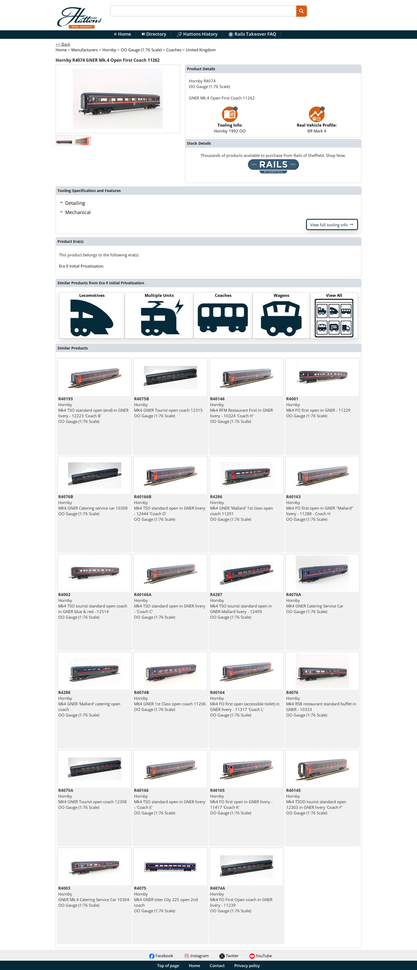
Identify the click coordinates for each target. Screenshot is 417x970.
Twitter (229, 955)
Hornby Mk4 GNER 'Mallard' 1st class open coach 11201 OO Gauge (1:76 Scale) (241, 508)
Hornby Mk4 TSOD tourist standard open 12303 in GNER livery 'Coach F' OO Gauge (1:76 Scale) (316, 801)
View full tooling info (332, 224)
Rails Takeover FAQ (252, 34)
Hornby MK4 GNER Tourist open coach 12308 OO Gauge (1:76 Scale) (92, 799)
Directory (154, 34)
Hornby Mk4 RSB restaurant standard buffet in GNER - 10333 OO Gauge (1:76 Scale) (321, 704)
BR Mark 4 (317, 122)
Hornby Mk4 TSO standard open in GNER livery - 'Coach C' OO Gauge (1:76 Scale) (169, 606)
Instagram (196, 955)
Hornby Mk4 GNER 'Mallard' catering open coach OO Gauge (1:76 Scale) (89, 704)
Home (122, 34)
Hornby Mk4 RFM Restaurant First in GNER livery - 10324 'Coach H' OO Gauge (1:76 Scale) (241, 410)
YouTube (260, 955)
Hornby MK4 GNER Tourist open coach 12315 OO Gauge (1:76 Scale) (168, 407)
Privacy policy (247, 965)
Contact (217, 965)
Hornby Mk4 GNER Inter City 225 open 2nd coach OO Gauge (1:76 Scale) (166, 899)
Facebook (161, 955)
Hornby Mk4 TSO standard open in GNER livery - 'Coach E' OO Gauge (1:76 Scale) (169, 801)
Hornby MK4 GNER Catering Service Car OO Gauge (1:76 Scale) (314, 603)
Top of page (168, 965)
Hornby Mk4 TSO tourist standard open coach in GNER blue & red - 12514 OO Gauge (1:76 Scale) (92, 606)
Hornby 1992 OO (230, 122)
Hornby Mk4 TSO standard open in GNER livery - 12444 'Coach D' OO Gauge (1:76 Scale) (169, 508)
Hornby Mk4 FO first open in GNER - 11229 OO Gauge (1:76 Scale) (318, 407)
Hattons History (197, 34)
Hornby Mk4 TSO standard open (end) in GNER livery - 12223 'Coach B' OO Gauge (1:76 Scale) (93, 410)
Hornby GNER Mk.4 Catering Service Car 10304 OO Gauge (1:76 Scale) (93, 896)
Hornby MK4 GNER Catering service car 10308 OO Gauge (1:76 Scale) (93, 505)
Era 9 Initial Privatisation (81, 266)
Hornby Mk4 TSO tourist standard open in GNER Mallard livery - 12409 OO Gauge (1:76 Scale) (241, 606)
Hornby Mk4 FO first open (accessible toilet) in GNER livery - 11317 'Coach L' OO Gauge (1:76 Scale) (245, 704)
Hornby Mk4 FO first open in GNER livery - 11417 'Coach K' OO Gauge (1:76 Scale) (241, 801)
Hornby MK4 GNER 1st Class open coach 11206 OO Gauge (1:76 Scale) (170, 701)
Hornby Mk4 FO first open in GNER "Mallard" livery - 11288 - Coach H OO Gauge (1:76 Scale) (319, 508)
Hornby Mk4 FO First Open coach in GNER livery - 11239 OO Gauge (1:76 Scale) (241, 899)
